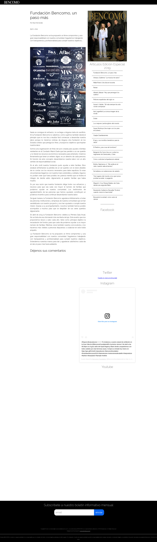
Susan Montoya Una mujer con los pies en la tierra (106, 129)
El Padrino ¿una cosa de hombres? (104, 147)
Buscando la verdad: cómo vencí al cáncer (105, 198)
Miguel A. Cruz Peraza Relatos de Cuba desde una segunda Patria (106, 184)
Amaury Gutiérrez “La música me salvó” (106, 78)
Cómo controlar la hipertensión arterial (106, 159)
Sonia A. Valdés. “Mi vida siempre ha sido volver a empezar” (107, 105)
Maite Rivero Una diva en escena (104, 82)
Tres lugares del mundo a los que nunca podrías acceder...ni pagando (107, 177)
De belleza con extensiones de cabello (106, 171)
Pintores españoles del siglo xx (103, 99)
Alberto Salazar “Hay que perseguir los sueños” (106, 93)
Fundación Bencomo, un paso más (105, 73)
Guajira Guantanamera (100, 135)
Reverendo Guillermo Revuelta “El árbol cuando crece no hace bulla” (106, 191)
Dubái (95, 118)
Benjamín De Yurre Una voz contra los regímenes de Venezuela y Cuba (106, 153)
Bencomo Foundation (99, 359)
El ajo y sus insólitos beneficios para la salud (106, 141)
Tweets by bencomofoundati (107, 278)
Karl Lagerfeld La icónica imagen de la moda (106, 112)
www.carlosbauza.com (85, 530)
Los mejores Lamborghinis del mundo (106, 123)
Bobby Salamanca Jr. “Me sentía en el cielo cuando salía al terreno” (105, 165)
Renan (95, 87)
